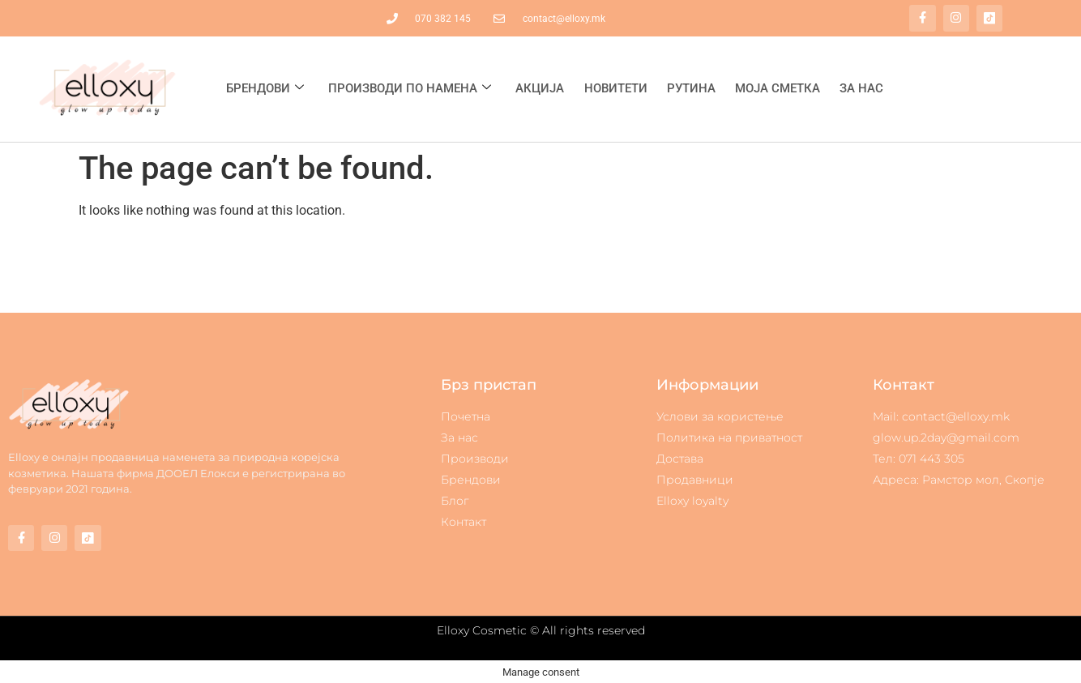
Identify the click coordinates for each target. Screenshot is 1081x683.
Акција (539, 88)
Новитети (615, 88)
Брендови (265, 88)
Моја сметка (776, 88)
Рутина (690, 88)
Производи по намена (409, 88)
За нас (860, 88)
